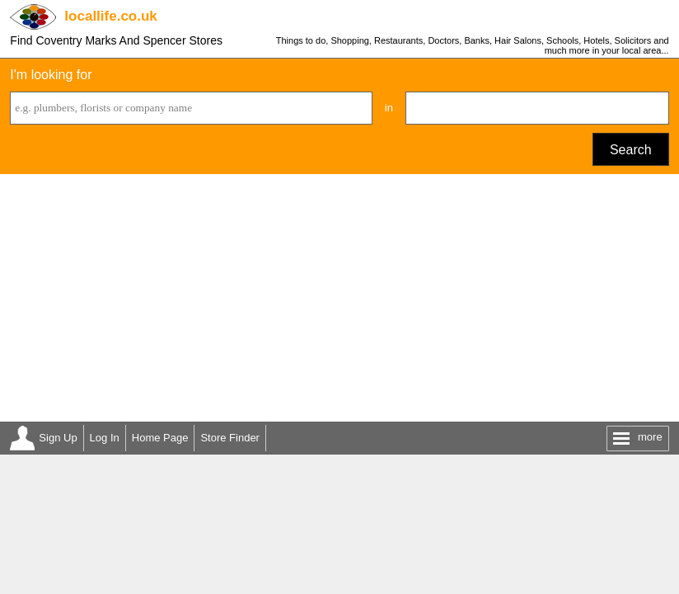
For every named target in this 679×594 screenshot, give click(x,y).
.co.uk (110, 16)
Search (631, 150)
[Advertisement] (339, 297)
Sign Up (58, 437)
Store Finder (230, 437)
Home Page (160, 437)
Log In (104, 437)
